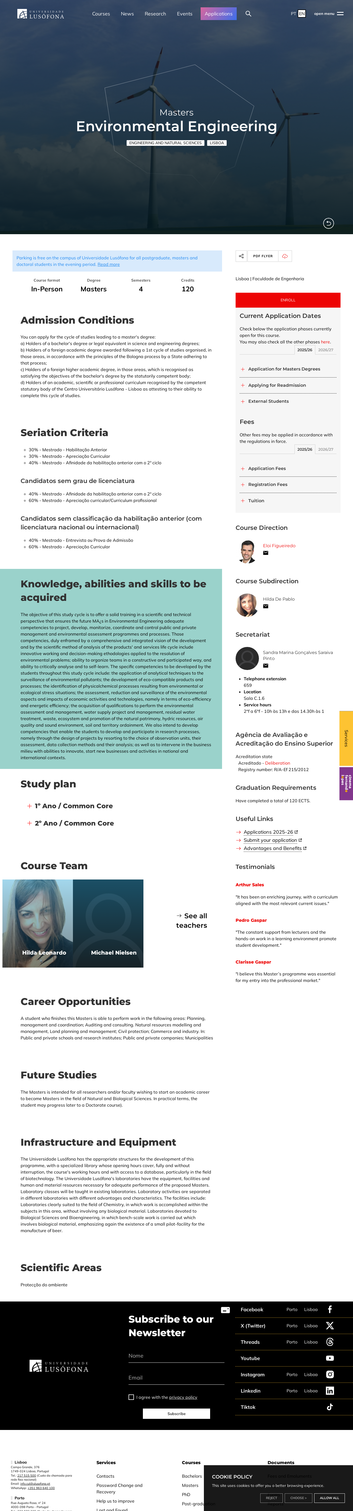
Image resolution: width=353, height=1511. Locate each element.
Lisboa (217, 142)
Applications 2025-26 (268, 832)
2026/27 (325, 349)
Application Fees (267, 468)
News (127, 14)
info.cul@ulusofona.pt (35, 1484)
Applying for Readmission (277, 385)
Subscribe (177, 1413)
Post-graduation (198, 1503)
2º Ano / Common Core (74, 823)
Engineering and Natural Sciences (165, 142)
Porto (292, 1309)
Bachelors (192, 1476)
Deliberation (277, 763)
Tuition (256, 500)
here (325, 341)
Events (184, 14)
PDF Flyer (272, 256)
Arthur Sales (250, 884)
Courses (101, 14)
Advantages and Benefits (273, 848)
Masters (190, 1485)
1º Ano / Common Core (74, 806)
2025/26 (304, 349)
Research (155, 14)
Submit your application (270, 840)
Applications (219, 14)
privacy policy (183, 1397)
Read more (109, 264)
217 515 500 (26, 1475)
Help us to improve (115, 1501)
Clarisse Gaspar (253, 962)
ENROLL (288, 300)
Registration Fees (267, 484)
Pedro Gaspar (251, 920)
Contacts (105, 1476)
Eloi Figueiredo (279, 545)
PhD (186, 1494)
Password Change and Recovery (120, 1488)
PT (293, 13)
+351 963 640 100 (41, 1488)
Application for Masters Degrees (284, 369)
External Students (268, 401)
